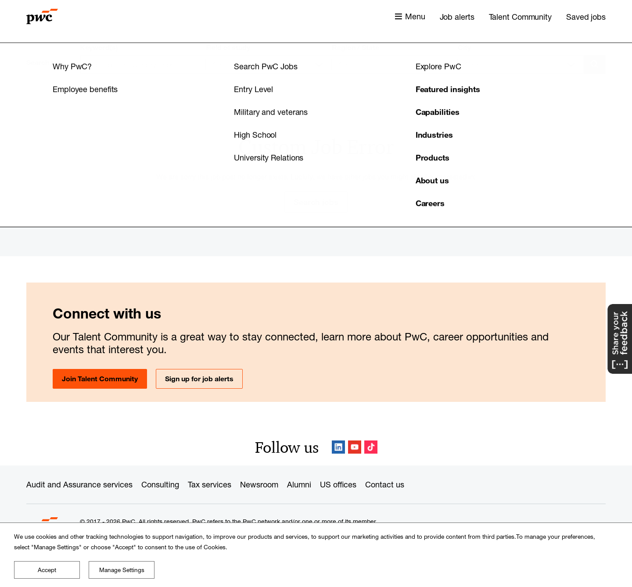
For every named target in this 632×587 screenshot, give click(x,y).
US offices (338, 484)
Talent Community (520, 16)
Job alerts (457, 17)
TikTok (370, 447)
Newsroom (259, 484)
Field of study (228, 47)
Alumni (299, 484)
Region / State (355, 47)
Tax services (209, 484)
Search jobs (316, 202)
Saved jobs (586, 16)
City (464, 47)
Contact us (384, 484)
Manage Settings (121, 569)
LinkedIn (338, 447)
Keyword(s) (99, 47)
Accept (47, 569)
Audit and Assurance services (79, 484)
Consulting (160, 484)
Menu (415, 16)
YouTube (354, 447)
